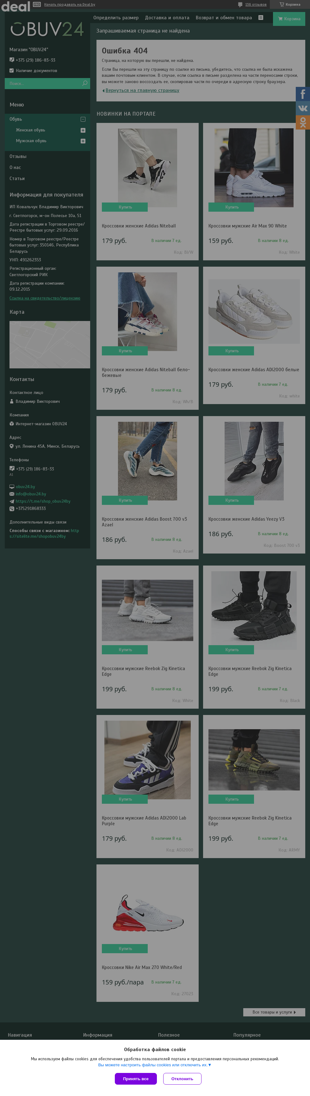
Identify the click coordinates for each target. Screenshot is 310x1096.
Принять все (136, 1078)
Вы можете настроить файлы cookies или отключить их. (153, 1065)
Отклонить (182, 1078)
